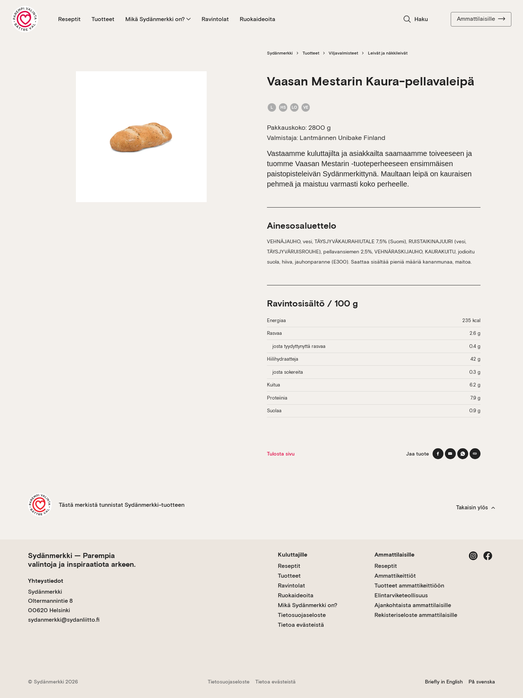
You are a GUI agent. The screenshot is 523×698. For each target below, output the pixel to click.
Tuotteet (103, 19)
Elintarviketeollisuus (401, 595)
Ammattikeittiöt (395, 575)
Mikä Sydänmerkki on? (158, 19)
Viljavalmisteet (343, 53)
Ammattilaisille (481, 19)
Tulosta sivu (281, 454)
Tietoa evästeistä (301, 624)
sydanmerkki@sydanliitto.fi (64, 619)
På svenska (482, 682)
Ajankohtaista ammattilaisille (412, 605)
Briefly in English (444, 682)
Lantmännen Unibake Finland (342, 137)
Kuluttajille (292, 554)
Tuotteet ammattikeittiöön (409, 585)
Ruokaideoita (257, 19)
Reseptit (69, 19)
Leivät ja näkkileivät (388, 53)
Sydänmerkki (280, 53)
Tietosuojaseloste (302, 614)
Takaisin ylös (475, 507)
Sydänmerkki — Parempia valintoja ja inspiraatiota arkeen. (81, 560)
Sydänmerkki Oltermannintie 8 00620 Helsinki (50, 601)
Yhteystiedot (45, 580)
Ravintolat (215, 19)
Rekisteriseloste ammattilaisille (415, 614)
